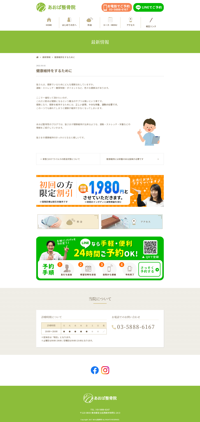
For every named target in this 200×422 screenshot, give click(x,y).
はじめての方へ (69, 21)
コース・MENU (110, 21)
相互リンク (151, 22)
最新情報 (46, 57)
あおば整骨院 (97, 419)
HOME (49, 21)
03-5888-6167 (133, 326)
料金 (90, 21)
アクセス (130, 21)
